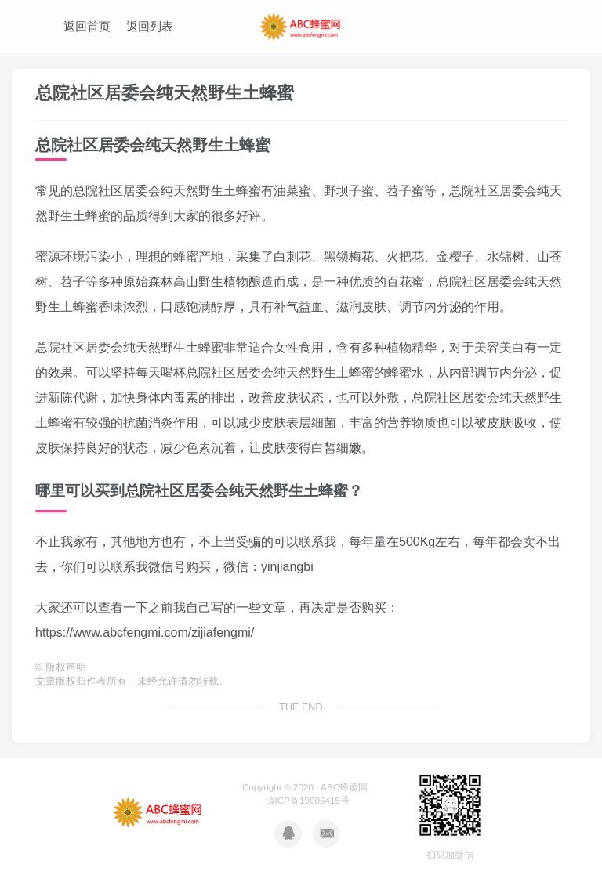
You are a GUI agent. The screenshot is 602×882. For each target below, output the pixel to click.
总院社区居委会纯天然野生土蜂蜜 (164, 93)
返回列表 (149, 26)
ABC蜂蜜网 (344, 787)
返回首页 (87, 26)
